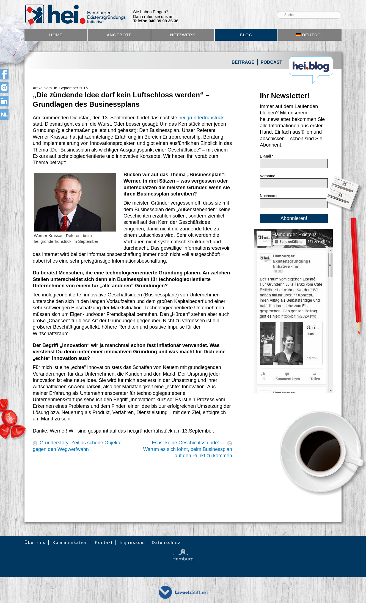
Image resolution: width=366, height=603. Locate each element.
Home (56, 34)
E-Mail (266, 156)
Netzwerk (182, 34)
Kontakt (104, 542)
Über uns (35, 542)
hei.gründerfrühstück (201, 117)
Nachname (269, 196)
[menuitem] (310, 35)
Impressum (132, 542)
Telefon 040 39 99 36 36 (155, 21)
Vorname (267, 176)
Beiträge (243, 62)
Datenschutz (166, 542)
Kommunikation (70, 542)
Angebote (119, 34)
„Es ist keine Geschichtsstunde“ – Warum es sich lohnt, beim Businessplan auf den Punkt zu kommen (187, 449)
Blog (246, 34)
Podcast (271, 62)
